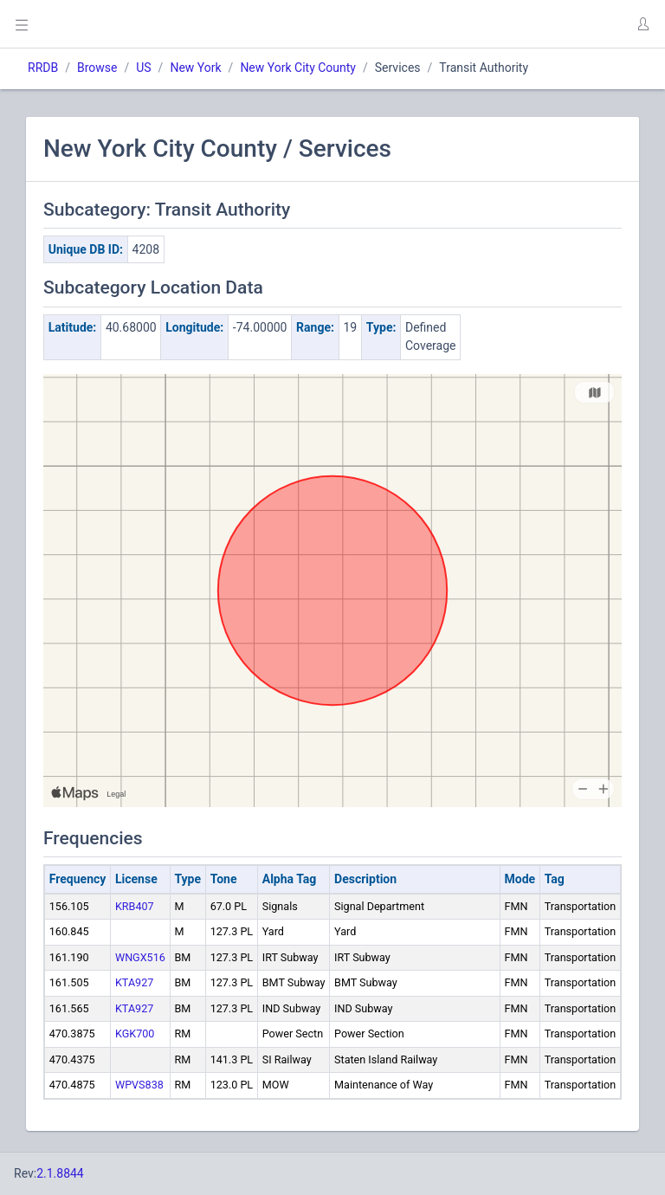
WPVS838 (139, 1084)
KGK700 (134, 1033)
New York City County (298, 67)
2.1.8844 (60, 1173)
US (143, 67)
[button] (642, 24)
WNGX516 (140, 957)
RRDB (43, 67)
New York (195, 67)
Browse (97, 67)
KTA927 (134, 982)
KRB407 (134, 906)
